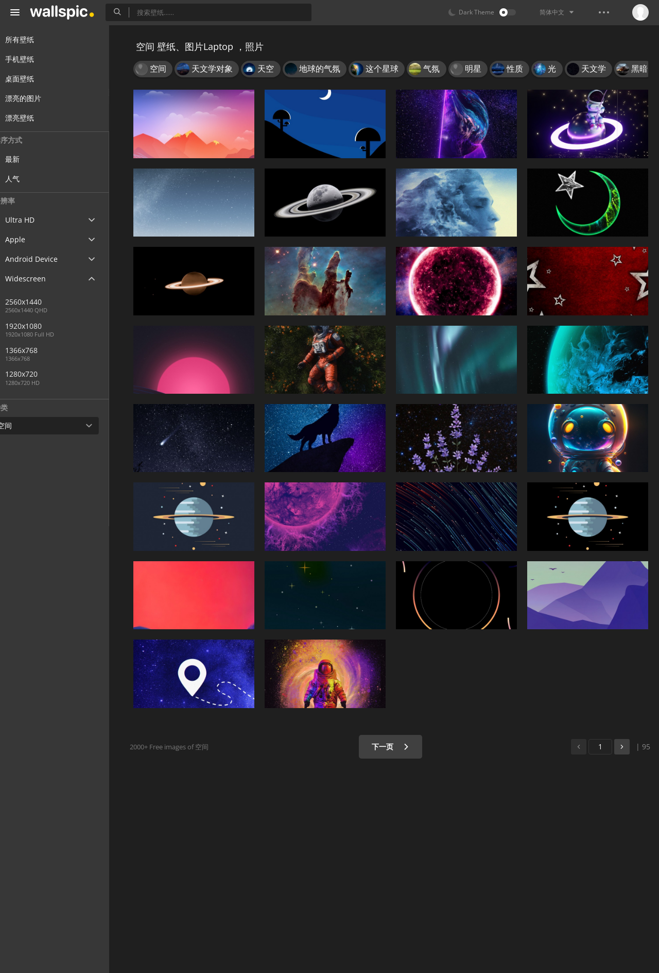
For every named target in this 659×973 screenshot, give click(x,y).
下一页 (393, 746)
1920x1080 (43, 326)
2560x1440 (43, 302)
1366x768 (77, 350)
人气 (32, 178)
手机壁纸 (32, 59)
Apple (27, 239)
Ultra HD (32, 220)
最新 (32, 159)
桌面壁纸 (32, 78)
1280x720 (41, 374)
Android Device (43, 259)
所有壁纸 (32, 39)
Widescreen (37, 278)
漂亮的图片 (35, 98)
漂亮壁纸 (32, 118)
